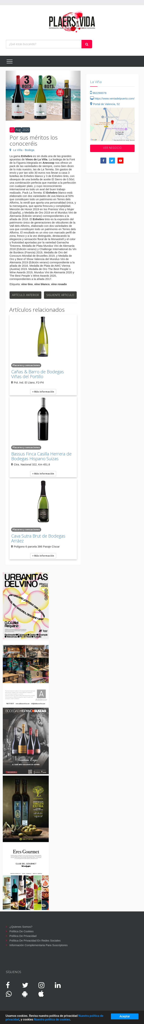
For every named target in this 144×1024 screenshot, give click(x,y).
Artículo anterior (25, 295)
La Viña (96, 81)
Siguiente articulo (60, 295)
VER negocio (112, 147)
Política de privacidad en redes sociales (35, 940)
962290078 (98, 92)
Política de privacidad (23, 935)
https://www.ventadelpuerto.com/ (112, 98)
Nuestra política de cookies (52, 1019)
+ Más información (43, 391)
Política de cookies (22, 931)
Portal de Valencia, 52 (105, 104)
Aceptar (125, 1016)
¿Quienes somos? (21, 926)
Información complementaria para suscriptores (39, 945)
